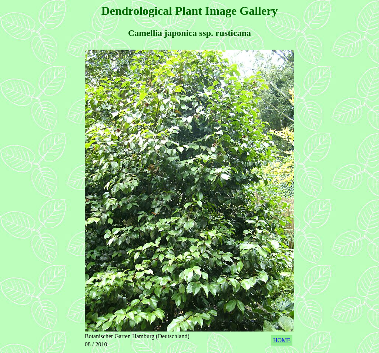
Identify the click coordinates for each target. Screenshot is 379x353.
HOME (282, 340)
